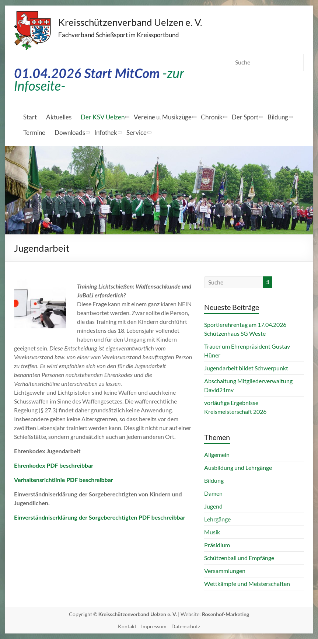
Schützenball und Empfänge (239, 557)
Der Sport (245, 117)
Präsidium (217, 544)
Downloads (70, 132)
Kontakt (127, 626)
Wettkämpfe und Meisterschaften (247, 583)
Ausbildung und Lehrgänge (238, 467)
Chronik (212, 117)
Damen (213, 493)
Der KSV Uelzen (103, 117)
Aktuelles (58, 117)
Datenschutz (185, 626)
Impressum (154, 626)
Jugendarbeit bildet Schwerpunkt (246, 367)
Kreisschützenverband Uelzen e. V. (130, 22)
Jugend (213, 506)
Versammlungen (224, 570)
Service (136, 132)
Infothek (105, 132)
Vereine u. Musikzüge (163, 117)
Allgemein (217, 454)
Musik (212, 531)
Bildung (278, 117)
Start (30, 117)
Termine (34, 132)
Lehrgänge (217, 519)
